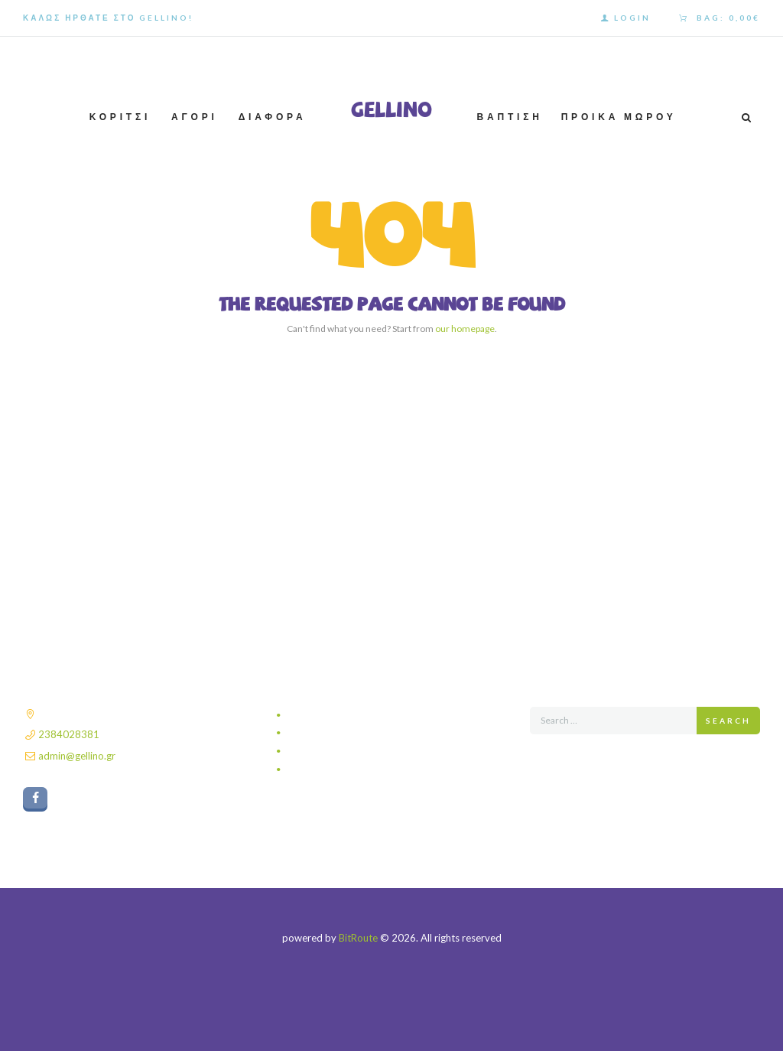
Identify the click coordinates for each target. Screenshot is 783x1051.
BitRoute (358, 938)
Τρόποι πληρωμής (328, 751)
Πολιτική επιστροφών (334, 769)
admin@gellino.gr (76, 756)
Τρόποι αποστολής (329, 733)
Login (632, 17)
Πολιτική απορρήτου (332, 715)
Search (728, 720)
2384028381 (68, 734)
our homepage (465, 328)
